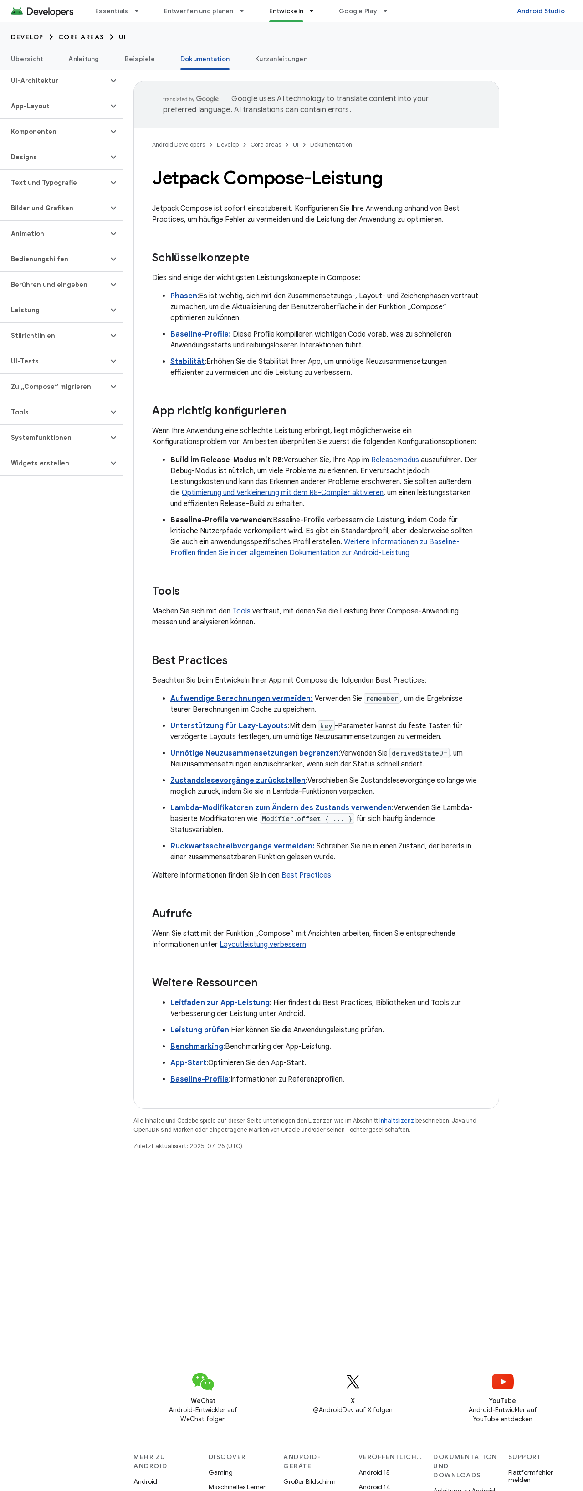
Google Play (358, 11)
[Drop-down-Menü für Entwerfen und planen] (246, 11)
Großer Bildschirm (309, 1481)
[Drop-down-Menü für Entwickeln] (315, 11)
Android (145, 1481)
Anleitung (83, 59)
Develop (27, 37)
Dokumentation (331, 144)
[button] (54, 80)
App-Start (188, 1062)
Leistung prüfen (199, 1030)
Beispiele (140, 59)
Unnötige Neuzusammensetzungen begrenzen (254, 753)
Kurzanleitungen (281, 59)
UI (123, 37)
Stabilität (187, 361)
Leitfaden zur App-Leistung (220, 1002)
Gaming (221, 1472)
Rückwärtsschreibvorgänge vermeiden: (242, 846)
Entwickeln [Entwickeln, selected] (286, 11)
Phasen (183, 296)
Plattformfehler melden (530, 1476)
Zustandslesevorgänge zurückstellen (238, 780)
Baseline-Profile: (200, 334)
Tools (241, 611)
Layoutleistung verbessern (263, 944)
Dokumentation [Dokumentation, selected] (205, 59)
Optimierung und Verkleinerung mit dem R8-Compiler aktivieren (283, 492)
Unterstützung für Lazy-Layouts (229, 725)
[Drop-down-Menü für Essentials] (140, 11)
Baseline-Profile (199, 1079)
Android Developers (178, 144)
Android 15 (374, 1472)
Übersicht (27, 59)
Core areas (81, 37)
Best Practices (306, 875)
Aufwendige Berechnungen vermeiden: (241, 698)
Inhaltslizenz (396, 1120)
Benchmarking (196, 1046)
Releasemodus (395, 460)
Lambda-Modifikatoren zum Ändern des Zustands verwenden (281, 807)
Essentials (111, 11)
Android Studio (541, 11)
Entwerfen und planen (199, 11)
